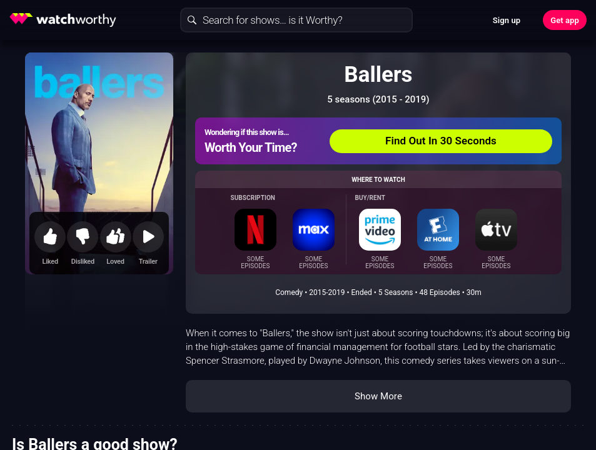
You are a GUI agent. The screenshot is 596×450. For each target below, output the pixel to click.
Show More (378, 396)
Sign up (506, 20)
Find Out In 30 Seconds (441, 140)
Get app (564, 20)
